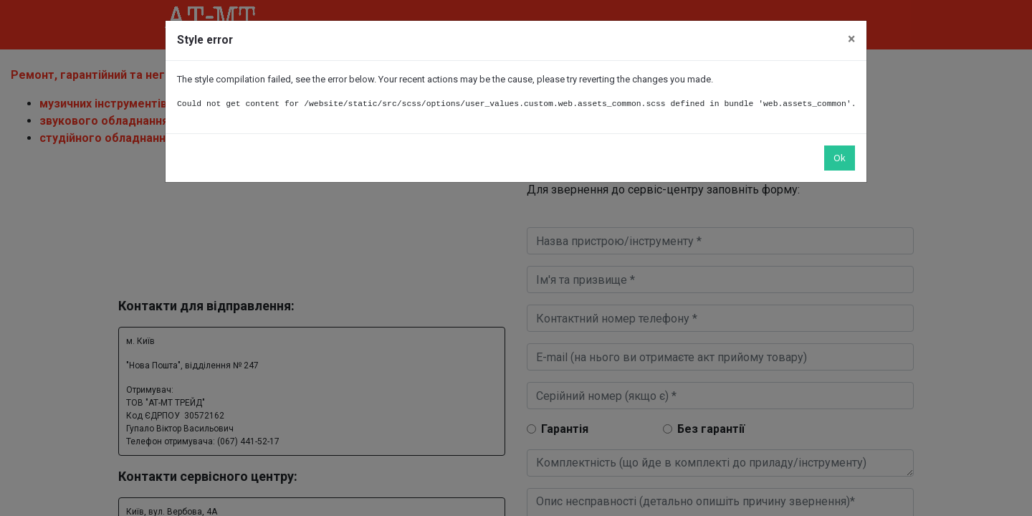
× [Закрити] (851, 39)
